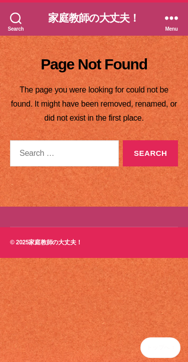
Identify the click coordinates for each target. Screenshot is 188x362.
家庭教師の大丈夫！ (93, 18)
